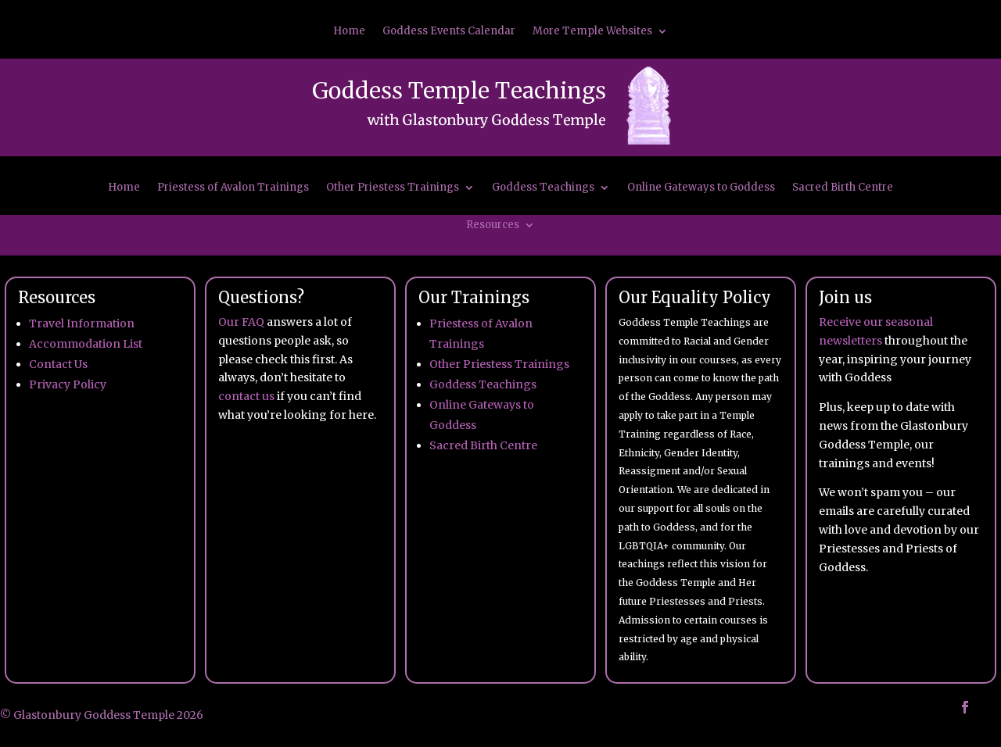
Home (349, 32)
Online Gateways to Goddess (701, 188)
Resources (492, 225)
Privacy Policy (67, 384)
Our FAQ (241, 322)
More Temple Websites (592, 32)
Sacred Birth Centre (842, 188)
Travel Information (82, 323)
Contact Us (58, 364)
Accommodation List (85, 344)
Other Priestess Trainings (392, 188)
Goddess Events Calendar (448, 32)
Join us (845, 297)
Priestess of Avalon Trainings (233, 188)
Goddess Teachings (543, 188)
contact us (246, 396)
